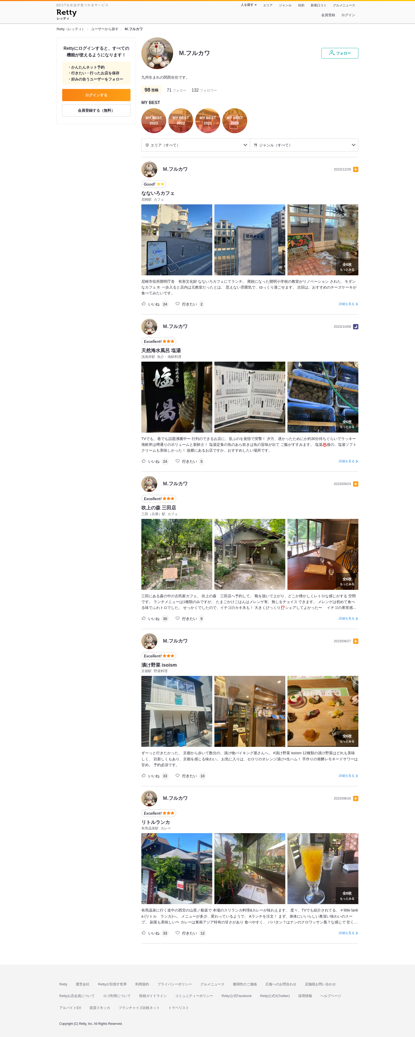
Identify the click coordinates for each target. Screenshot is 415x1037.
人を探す (247, 5)
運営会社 (82, 984)
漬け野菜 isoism (159, 665)
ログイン (348, 15)
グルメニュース (344, 5)
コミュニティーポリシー (194, 996)
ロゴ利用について (117, 996)
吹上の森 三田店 (158, 507)
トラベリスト (178, 1008)
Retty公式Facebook (236, 996)
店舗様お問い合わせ (320, 984)
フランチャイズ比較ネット (139, 1008)
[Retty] (66, 14)
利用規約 (142, 984)
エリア (268, 5)
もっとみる (347, 266)
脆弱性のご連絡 (245, 984)
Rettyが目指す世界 (112, 984)
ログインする (96, 95)
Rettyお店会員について (77, 996)
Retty (63, 984)
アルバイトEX (70, 1008)
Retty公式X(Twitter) (275, 996)
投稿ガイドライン (153, 996)
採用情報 (305, 996)
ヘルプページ (331, 996)
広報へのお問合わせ (280, 984)
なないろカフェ (158, 193)
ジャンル (285, 5)
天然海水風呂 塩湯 (161, 350)
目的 (301, 5)
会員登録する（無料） (96, 110)
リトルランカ (155, 822)
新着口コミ (319, 5)
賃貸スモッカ (99, 1008)
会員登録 (328, 15)
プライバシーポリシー (174, 984)
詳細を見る (347, 304)
